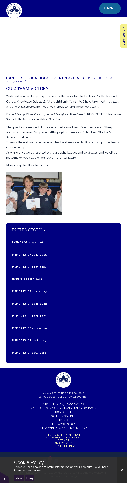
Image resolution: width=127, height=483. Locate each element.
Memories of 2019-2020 (29, 328)
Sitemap (63, 440)
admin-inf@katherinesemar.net (68, 428)
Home (11, 78)
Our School (38, 78)
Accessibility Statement (63, 437)
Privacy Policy (63, 443)
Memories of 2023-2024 (29, 267)
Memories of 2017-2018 (29, 352)
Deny (29, 478)
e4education (80, 397)
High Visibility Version (63, 434)
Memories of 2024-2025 (29, 254)
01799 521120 (66, 424)
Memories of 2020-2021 (29, 316)
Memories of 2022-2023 (29, 291)
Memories (69, 78)
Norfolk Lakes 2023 (27, 279)
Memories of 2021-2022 (29, 303)
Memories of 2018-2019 (29, 340)
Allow (19, 478)
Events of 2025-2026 (27, 242)
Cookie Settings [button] (64, 446)
